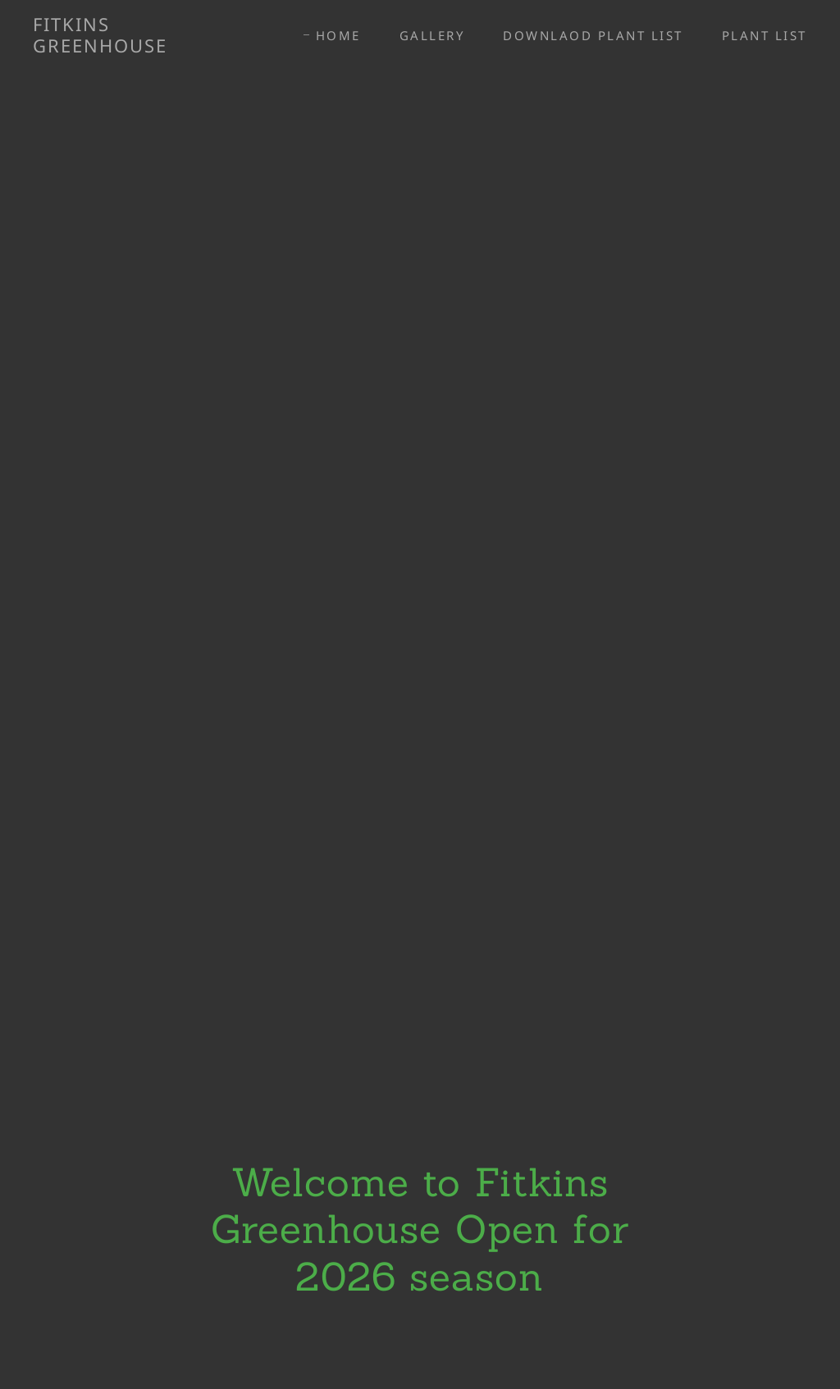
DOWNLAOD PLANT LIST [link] (593, 35)
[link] (136, 46)
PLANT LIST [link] (764, 35)
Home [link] (338, 35)
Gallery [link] (432, 35)
